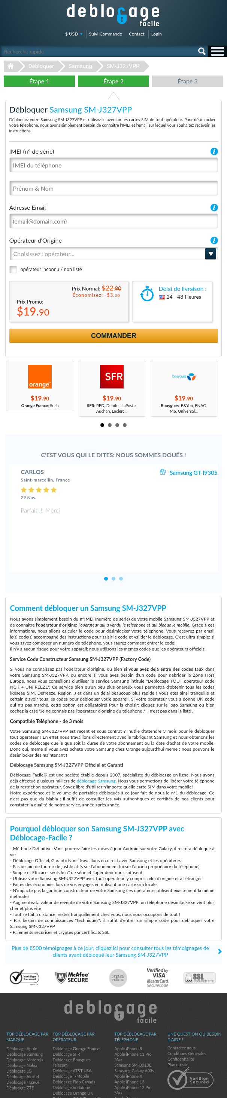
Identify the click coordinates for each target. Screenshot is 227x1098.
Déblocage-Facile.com (114, 979)
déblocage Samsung (96, 748)
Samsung (80, 66)
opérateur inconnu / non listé (51, 269)
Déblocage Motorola (24, 1027)
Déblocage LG (18, 1038)
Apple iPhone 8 (128, 1016)
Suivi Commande (105, 34)
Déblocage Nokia (21, 1032)
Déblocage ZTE (20, 1055)
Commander (113, 335)
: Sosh (39, 405)
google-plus (217, 1089)
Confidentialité (180, 1026)
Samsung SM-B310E (132, 1032)
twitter (202, 1089)
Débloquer (41, 66)
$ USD (71, 34)
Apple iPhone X (128, 1043)
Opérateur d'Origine (35, 240)
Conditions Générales (186, 1020)
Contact (137, 34)
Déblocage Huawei (23, 1049)
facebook (187, 1089)
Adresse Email (27, 207)
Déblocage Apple (21, 1016)
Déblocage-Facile (113, 15)
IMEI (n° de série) (31, 151)
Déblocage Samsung (24, 1021)
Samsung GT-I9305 (193, 472)
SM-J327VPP (122, 66)
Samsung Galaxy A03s (134, 1038)
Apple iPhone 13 (129, 1049)
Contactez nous (181, 1015)
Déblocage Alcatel (22, 1044)
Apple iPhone (126, 1065)
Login (156, 34)
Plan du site (177, 1032)
